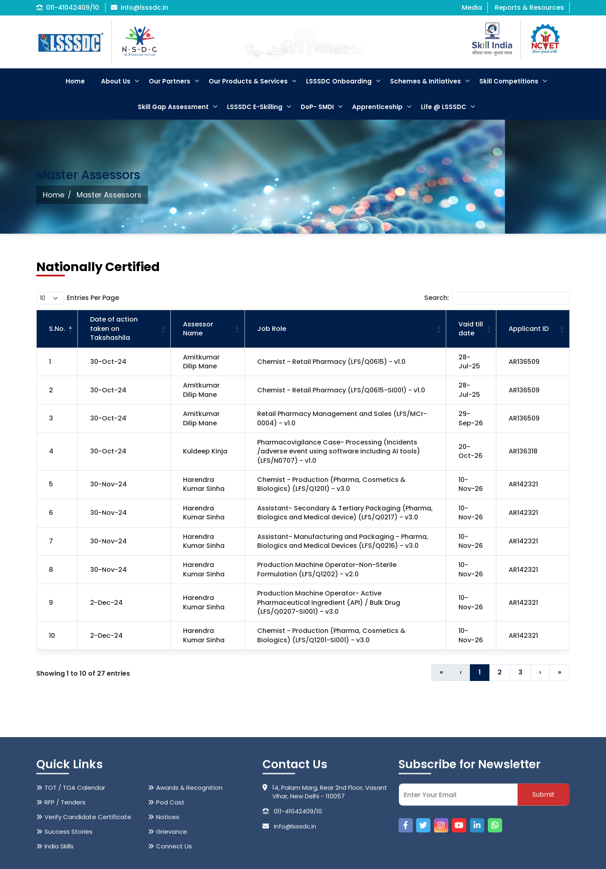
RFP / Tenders (65, 857)
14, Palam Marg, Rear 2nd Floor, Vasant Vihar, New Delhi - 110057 (324, 846)
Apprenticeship (377, 107)
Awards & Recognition (189, 842)
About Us (115, 81)
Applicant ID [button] (529, 328)
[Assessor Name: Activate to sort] (208, 329)
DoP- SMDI (317, 107)
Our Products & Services (248, 81)
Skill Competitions (508, 81)
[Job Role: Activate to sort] (345, 329)
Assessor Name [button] (198, 329)
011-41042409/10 (67, 7)
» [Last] (559, 672)
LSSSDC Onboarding (339, 81)
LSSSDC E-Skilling (254, 107)
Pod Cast (170, 857)
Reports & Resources (529, 7)
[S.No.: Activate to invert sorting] (57, 329)
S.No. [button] (57, 328)
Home (75, 81)
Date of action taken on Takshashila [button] (114, 328)
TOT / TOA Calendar (74, 842)
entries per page (93, 297)
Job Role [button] (271, 328)
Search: (436, 297)
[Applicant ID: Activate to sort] (532, 329)
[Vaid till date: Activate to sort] (471, 329)
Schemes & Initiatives (425, 81)
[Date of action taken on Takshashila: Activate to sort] (124, 329)
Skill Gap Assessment (173, 107)
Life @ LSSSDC (443, 107)
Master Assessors (109, 195)
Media (472, 7)
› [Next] (540, 672)
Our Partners (169, 81)
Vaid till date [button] (470, 329)
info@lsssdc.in (139, 7)
